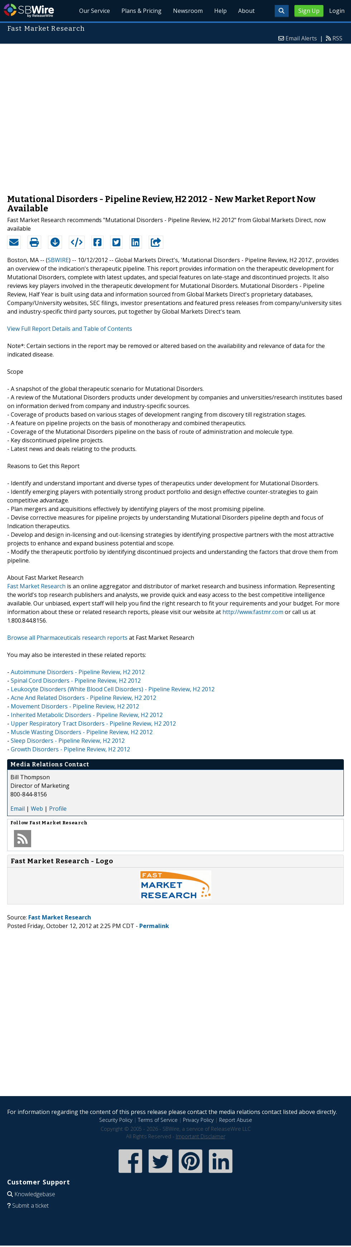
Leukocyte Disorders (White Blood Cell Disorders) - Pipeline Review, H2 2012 (113, 689)
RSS (337, 38)
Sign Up (308, 11)
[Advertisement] (75, 115)
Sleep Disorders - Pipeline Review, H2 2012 (68, 741)
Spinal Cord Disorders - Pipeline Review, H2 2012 (76, 680)
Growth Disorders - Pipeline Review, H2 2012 (70, 749)
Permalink (154, 926)
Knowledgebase (34, 1194)
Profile (58, 808)
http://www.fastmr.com (252, 612)
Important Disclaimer (200, 1136)
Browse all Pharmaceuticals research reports (67, 638)
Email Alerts (301, 38)
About (246, 11)
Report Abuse (235, 1119)
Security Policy (116, 1119)
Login (337, 11)
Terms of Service (158, 1119)
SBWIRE (58, 260)
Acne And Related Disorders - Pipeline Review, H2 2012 (83, 698)
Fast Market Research (36, 586)
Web (37, 808)
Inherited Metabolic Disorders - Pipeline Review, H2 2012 (87, 715)
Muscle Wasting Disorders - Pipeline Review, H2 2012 (82, 732)
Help (220, 11)
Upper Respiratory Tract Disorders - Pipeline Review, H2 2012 (93, 723)
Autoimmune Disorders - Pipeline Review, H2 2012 (78, 672)
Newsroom (188, 11)
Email (17, 808)
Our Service (95, 11)
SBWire (29, 11)
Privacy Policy (198, 1119)
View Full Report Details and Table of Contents (69, 329)
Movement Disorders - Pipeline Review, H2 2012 (75, 706)
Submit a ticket (30, 1205)
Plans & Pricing (142, 11)
